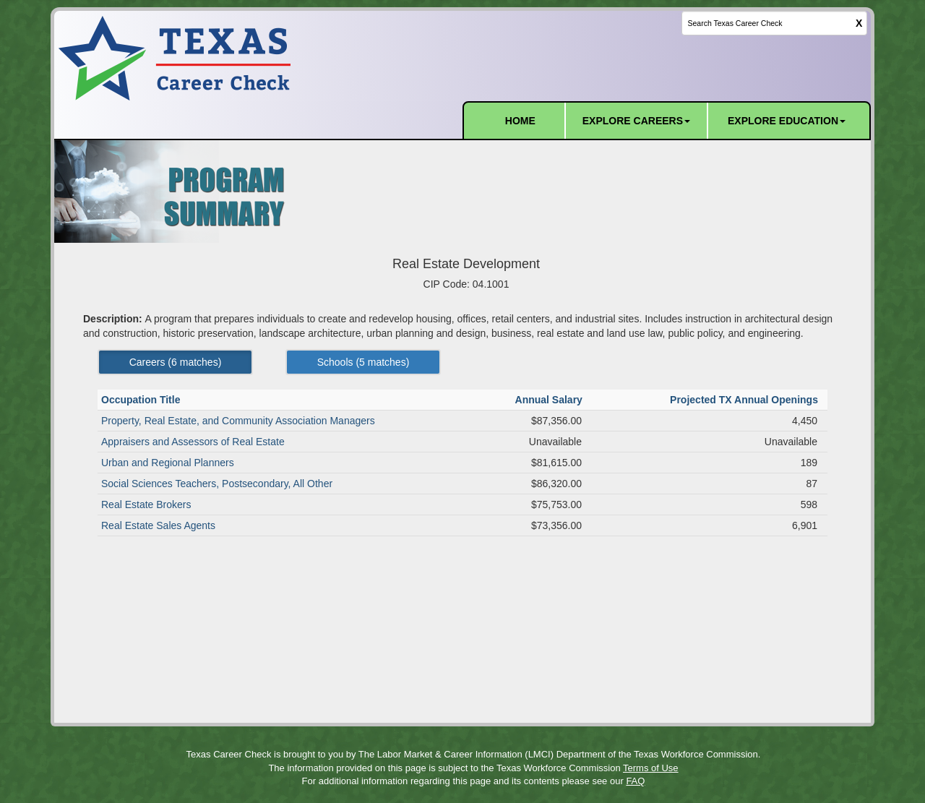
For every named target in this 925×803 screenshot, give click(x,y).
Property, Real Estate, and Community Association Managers (238, 420)
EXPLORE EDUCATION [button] (787, 120)
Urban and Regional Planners (167, 462)
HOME (520, 120)
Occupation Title (142, 399)
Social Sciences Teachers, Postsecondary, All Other (216, 483)
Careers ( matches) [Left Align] (175, 362)
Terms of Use (651, 768)
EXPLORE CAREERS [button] (636, 120)
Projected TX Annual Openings (745, 399)
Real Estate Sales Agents (158, 525)
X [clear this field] (859, 23)
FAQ (635, 781)
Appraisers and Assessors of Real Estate (193, 441)
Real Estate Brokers (146, 504)
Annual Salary (550, 399)
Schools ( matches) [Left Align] (363, 362)
